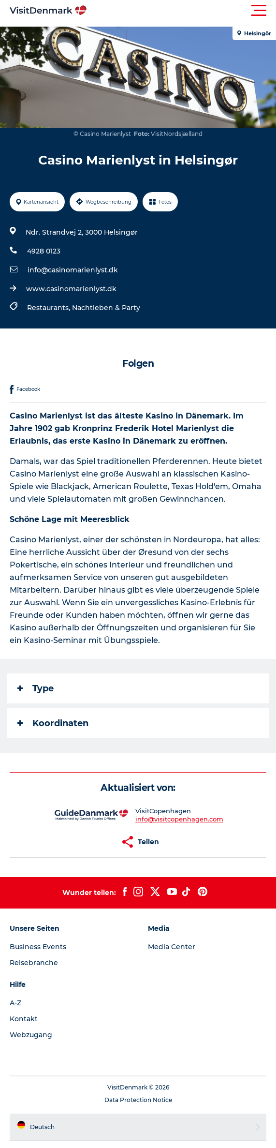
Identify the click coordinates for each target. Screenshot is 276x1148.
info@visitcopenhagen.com (179, 819)
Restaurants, (49, 307)
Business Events (38, 946)
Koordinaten (52, 723)
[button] (181, 10)
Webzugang (31, 1034)
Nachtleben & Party (106, 307)
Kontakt (24, 1018)
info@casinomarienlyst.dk (73, 270)
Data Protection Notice (138, 1099)
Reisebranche (34, 962)
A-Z (15, 1003)
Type (35, 688)
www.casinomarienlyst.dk (71, 288)
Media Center (171, 946)
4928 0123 (43, 251)
